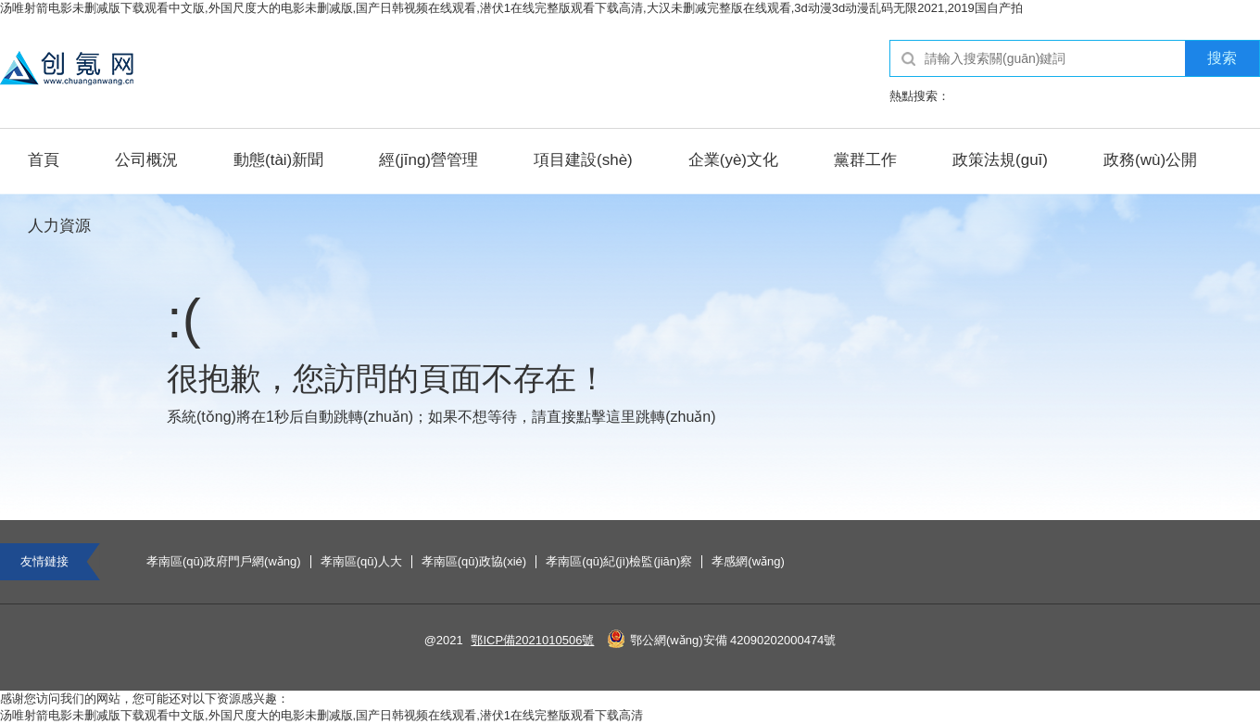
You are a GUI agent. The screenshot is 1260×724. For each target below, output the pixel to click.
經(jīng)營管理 (428, 160)
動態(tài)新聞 (278, 160)
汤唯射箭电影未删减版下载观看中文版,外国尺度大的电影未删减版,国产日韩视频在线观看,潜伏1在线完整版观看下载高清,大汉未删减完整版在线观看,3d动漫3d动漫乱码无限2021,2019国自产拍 (511, 8)
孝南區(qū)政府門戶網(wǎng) (223, 561)
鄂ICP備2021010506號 (532, 640)
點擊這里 (606, 417)
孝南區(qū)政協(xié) (474, 561)
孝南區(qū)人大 (361, 561)
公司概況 (146, 160)
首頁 (43, 160)
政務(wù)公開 (1150, 160)
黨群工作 (865, 160)
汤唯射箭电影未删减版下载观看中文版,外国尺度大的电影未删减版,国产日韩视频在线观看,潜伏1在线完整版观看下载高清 (321, 715)
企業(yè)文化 (733, 160)
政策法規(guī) (1000, 160)
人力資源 (59, 226)
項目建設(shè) (583, 160)
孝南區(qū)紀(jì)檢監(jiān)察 (619, 561)
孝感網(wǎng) (748, 561)
